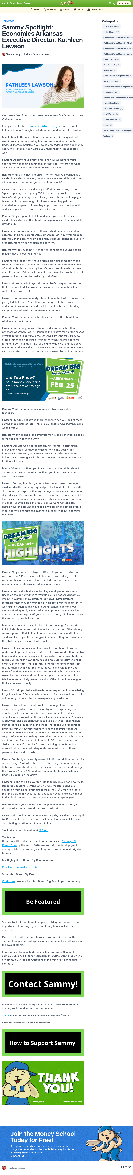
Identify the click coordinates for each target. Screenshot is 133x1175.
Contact (27, 3)
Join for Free (124, 3)
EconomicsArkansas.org (43, 126)
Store (12, 3)
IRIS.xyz (43, 830)
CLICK (5, 1015)
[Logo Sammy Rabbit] (66, 3)
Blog (19, 3)
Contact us (8, 881)
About (5, 3)
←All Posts (8, 21)
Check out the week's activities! (20, 867)
